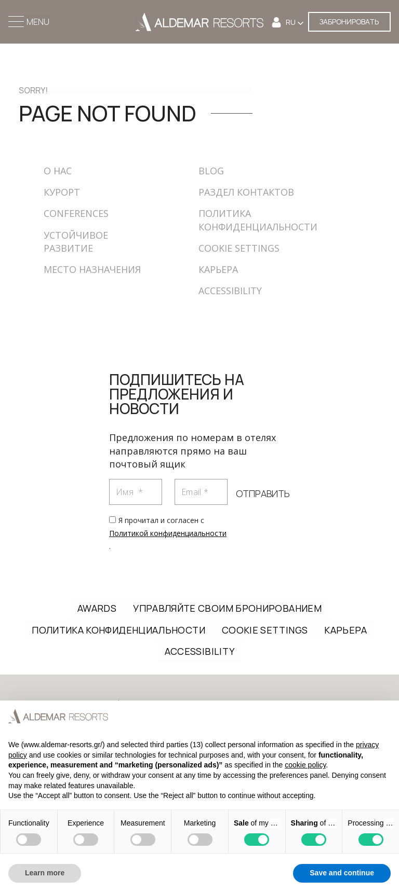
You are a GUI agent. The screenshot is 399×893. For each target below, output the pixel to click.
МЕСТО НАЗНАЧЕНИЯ (92, 269)
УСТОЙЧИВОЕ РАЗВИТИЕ (76, 241)
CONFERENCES (76, 213)
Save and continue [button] (342, 873)
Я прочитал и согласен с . (168, 533)
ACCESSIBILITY (230, 290)
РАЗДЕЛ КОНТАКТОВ (246, 192)
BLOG (211, 170)
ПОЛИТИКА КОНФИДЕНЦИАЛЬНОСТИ (118, 630)
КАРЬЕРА (218, 269)
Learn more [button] (44, 873)
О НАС (58, 170)
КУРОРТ (62, 192)
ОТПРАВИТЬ (263, 493)
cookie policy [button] (305, 765)
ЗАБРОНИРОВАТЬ (349, 21)
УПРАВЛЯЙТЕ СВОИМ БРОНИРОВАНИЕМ (227, 608)
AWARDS (96, 608)
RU (291, 22)
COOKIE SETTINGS (239, 248)
